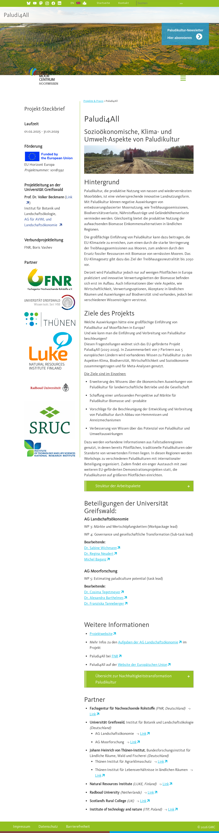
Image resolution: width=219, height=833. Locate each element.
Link (93, 714)
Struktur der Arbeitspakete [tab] (118, 485)
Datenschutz (48, 826)
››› (181, 3)
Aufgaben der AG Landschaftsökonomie (148, 642)
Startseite (103, 3)
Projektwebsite (101, 634)
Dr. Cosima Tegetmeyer (102, 592)
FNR (115, 656)
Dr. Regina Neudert (99, 553)
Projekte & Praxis (93, 101)
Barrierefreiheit (78, 826)
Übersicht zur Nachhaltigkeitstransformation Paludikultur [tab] (133, 679)
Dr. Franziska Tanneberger (104, 603)
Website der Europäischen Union (142, 664)
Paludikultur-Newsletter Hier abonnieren (185, 34)
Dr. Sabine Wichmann (100, 548)
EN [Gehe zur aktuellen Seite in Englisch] (73, 3)
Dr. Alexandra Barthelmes (104, 598)
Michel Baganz (95, 559)
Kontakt (123, 3)
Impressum (21, 826)
